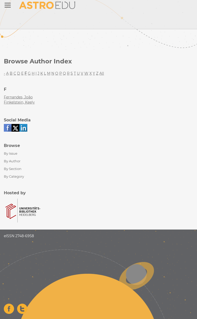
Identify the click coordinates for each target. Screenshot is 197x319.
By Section (12, 169)
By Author (12, 161)
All (101, 73)
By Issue (10, 153)
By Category (14, 176)
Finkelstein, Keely (19, 102)
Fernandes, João (18, 97)
